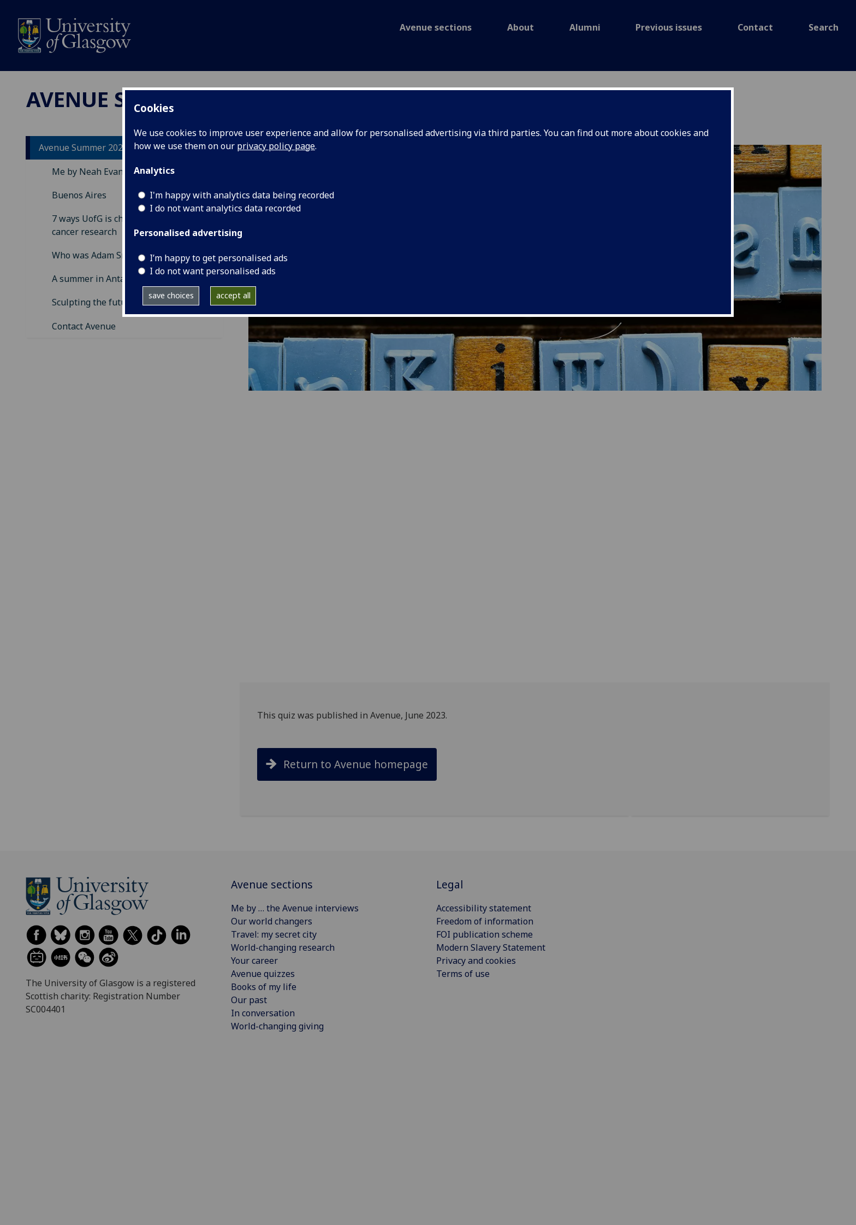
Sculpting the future (93, 302)
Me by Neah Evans (90, 172)
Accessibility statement (483, 908)
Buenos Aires (79, 195)
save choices (171, 295)
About (520, 27)
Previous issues (668, 27)
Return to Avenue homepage (355, 764)
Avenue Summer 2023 (83, 148)
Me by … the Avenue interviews (295, 908)
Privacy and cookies (476, 961)
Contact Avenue (84, 326)
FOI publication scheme (484, 934)
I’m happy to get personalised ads (219, 258)
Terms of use (463, 974)
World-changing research (283, 947)
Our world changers (271, 921)
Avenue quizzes (263, 974)
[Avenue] (75, 34)
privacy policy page (276, 146)
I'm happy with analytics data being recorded (242, 195)
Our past (249, 1000)
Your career (254, 961)
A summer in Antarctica (99, 279)
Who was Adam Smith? (98, 255)
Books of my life (263, 987)
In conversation (263, 1013)
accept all (233, 295)
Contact (755, 27)
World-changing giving (277, 1026)
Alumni (585, 27)
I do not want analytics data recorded (225, 208)
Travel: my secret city (274, 934)
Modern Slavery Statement (490, 947)
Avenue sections (436, 27)
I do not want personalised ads (213, 271)
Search (824, 27)
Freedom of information (484, 921)
